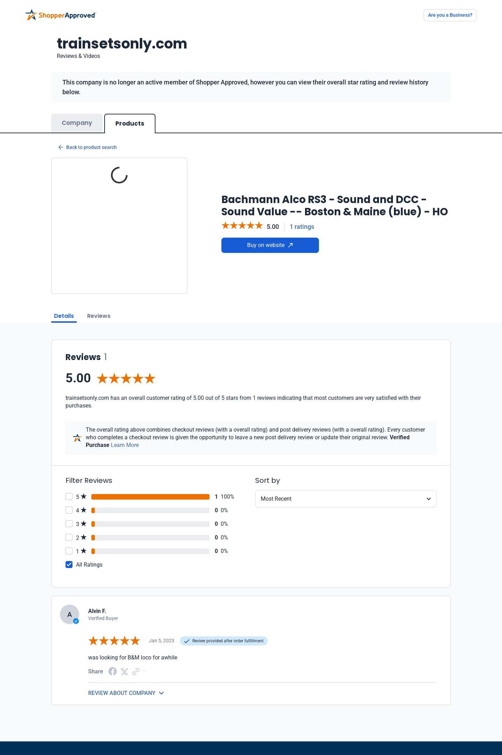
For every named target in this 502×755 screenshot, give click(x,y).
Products (129, 123)
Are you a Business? (450, 15)
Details (64, 316)
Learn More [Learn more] (125, 445)
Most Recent (276, 498)
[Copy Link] (136, 671)
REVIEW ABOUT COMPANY (121, 693)
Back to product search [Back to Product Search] (87, 147)
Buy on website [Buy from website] (270, 245)
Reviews (99, 316)
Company (77, 123)
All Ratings (89, 564)
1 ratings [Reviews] (302, 226)
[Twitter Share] (124, 671)
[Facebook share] (112, 670)
